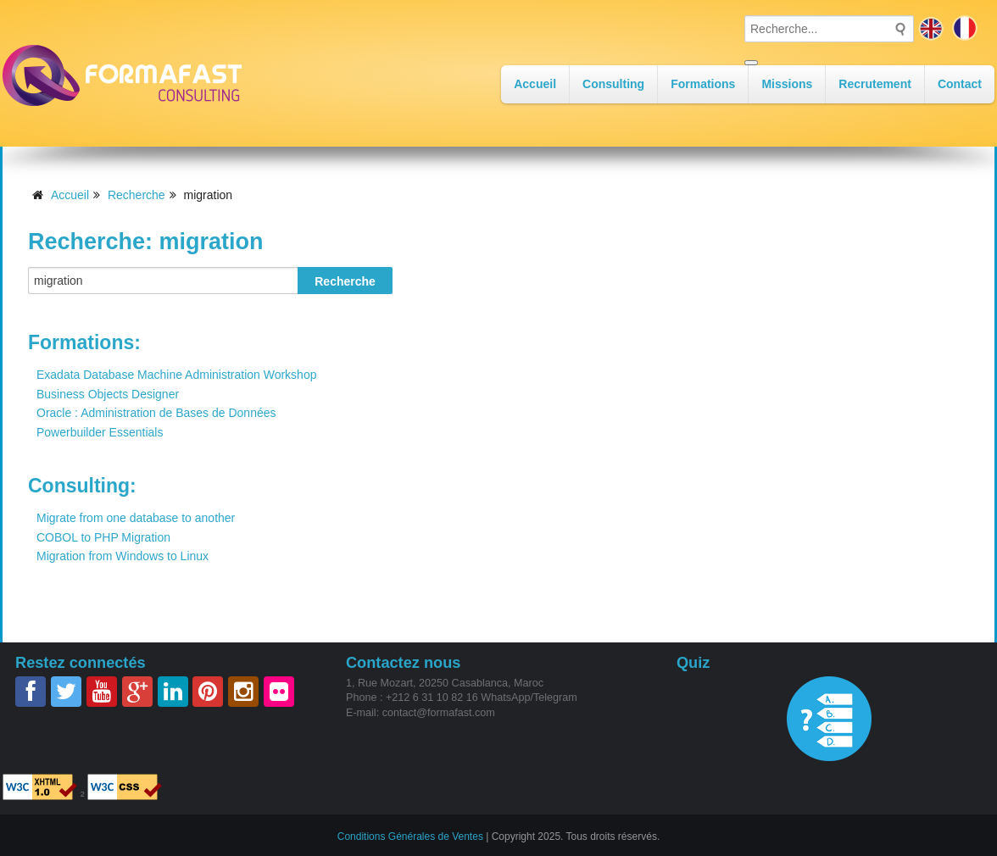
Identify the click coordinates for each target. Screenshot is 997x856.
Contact (960, 84)
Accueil (535, 84)
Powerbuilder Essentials (99, 432)
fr (965, 28)
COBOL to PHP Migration (103, 537)
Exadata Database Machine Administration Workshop (176, 374)
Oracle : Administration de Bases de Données (156, 413)
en (931, 28)
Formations (703, 84)
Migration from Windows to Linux (122, 556)
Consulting (613, 84)
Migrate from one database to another (135, 518)
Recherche (136, 195)
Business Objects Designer (107, 394)
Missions (786, 84)
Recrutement (874, 84)
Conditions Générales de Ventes (410, 836)
